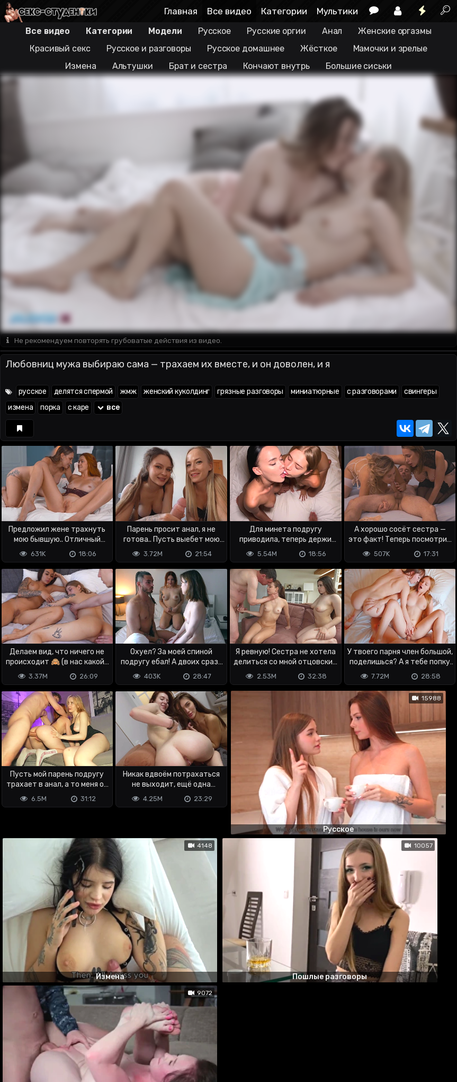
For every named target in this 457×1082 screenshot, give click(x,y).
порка (50, 408)
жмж (128, 392)
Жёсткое (318, 48)
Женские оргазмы (395, 31)
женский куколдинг (177, 392)
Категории (284, 11)
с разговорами (372, 392)
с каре (78, 408)
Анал (332, 31)
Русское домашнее (245, 48)
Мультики (337, 11)
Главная (181, 11)
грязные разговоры (250, 392)
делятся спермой (83, 392)
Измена (80, 66)
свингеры (420, 392)
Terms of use (54, 1032)
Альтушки (132, 66)
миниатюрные (315, 392)
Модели (165, 31)
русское (33, 392)
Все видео (229, 11)
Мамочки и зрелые (390, 48)
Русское (214, 31)
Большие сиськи (359, 66)
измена (20, 408)
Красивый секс (60, 48)
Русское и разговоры (148, 48)
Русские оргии (276, 31)
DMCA (17, 1032)
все (108, 408)
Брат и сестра (198, 66)
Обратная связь (110, 1032)
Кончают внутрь (276, 66)
